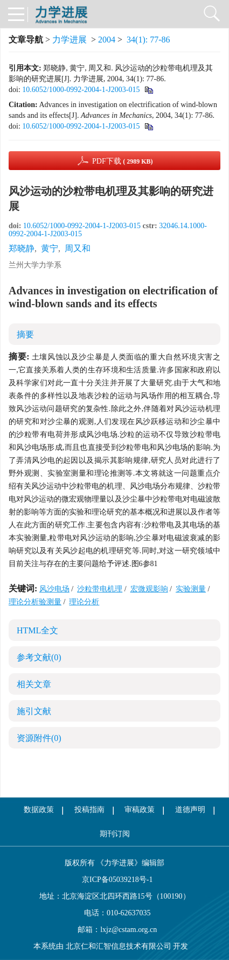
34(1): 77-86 (148, 39)
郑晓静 (21, 248)
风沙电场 (54, 589)
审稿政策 (139, 810)
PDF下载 (122, 161)
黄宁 (49, 248)
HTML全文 (37, 630)
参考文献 (39, 657)
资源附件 (39, 738)
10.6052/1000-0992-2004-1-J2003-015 (81, 90)
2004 (106, 39)
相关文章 (34, 684)
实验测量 (191, 589)
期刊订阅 (115, 834)
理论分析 (84, 602)
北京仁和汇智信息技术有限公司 (118, 946)
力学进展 (69, 39)
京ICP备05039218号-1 (115, 880)
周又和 (78, 248)
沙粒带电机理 (99, 589)
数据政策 (39, 810)
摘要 (25, 334)
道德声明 (190, 810)
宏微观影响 (149, 589)
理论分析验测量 (35, 602)
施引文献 (34, 711)
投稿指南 (89, 810)
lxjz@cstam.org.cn (128, 930)
